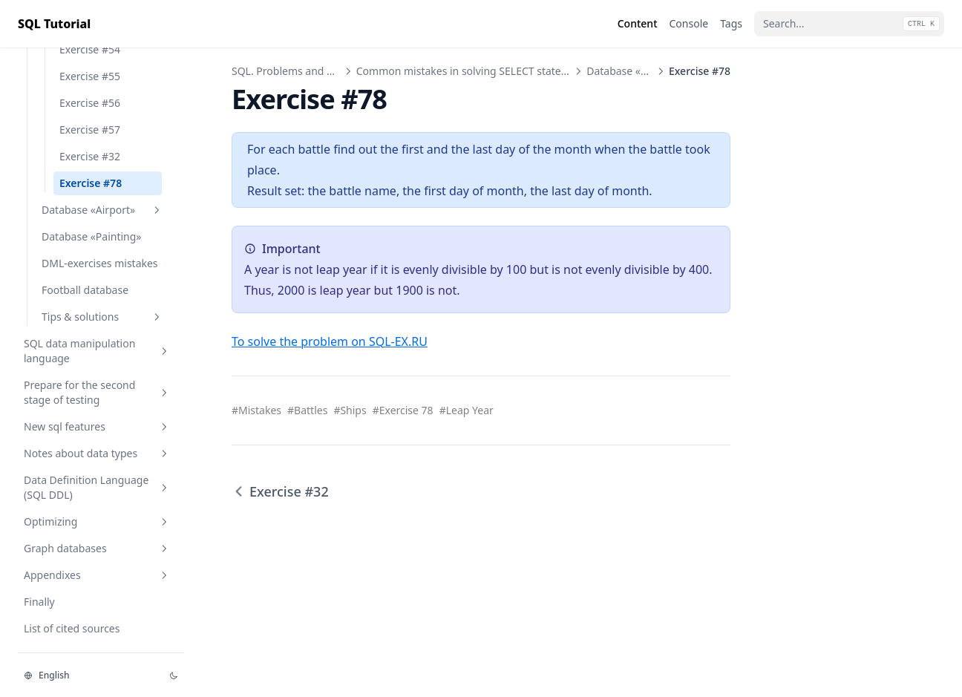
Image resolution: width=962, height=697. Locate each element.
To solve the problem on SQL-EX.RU (330, 341)
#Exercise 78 (403, 410)
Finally (39, 602)
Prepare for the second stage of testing (97, 392)
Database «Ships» (629, 71)
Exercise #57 (89, 129)
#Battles (307, 410)
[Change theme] (173, 675)
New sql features (97, 426)
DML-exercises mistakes (100, 263)
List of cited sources (72, 628)
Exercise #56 (89, 103)
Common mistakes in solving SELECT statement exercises (495, 71)
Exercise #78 (90, 183)
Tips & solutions (102, 317)
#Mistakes (256, 410)
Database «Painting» (91, 236)
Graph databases (97, 548)
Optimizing (97, 521)
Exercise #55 (89, 76)
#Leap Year (466, 410)
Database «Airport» (102, 210)
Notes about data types (97, 453)
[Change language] (87, 675)
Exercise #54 (89, 49)
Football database (85, 290)
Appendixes (97, 575)
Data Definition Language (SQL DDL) (97, 487)
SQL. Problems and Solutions (302, 71)
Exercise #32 (89, 156)
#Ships (349, 410)
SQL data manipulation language (97, 350)
